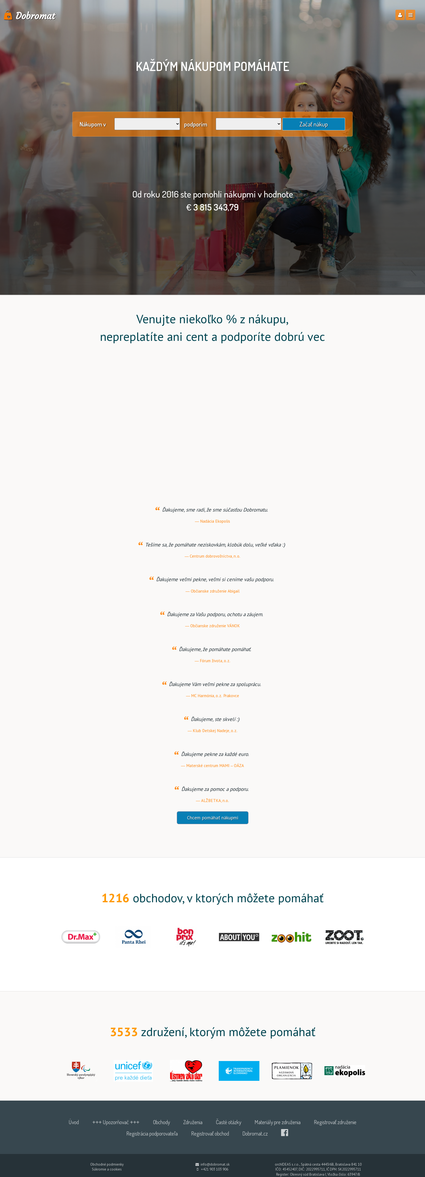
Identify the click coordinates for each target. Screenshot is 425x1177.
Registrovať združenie (335, 1133)
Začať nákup (314, 124)
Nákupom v (93, 124)
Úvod (74, 1133)
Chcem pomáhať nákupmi (212, 829)
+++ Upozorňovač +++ (115, 1133)
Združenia (192, 1133)
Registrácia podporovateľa (152, 1144)
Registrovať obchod (210, 1144)
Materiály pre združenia (278, 1133)
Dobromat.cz (255, 1144)
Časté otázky (228, 1133)
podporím (195, 124)
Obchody (161, 1133)
